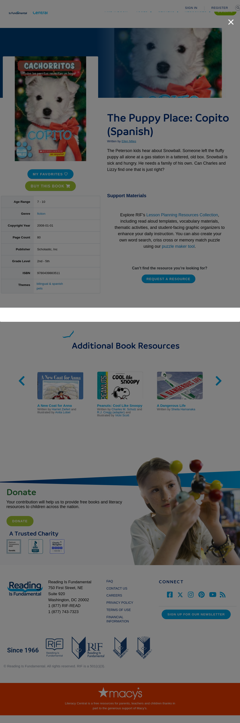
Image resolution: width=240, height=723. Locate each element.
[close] (231, 20)
